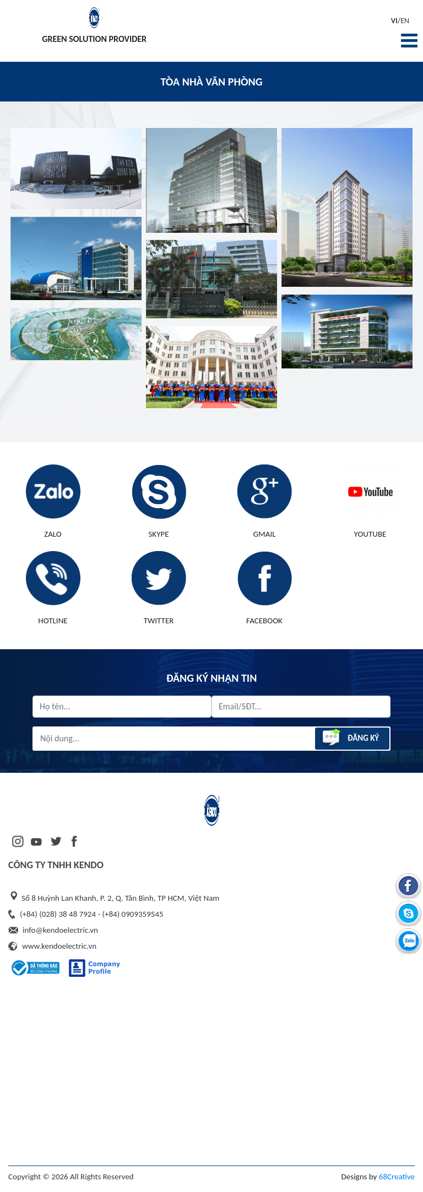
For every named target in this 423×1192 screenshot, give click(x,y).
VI (394, 20)
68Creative (397, 1177)
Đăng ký (349, 738)
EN (404, 20)
